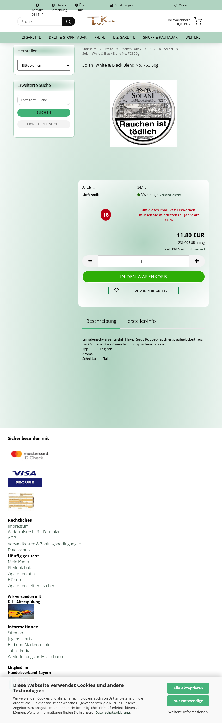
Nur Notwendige (188, 700)
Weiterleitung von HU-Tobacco (36, 660)
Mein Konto (18, 565)
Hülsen (14, 583)
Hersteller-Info (140, 324)
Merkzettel (184, 5)
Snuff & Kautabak (160, 37)
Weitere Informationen (188, 711)
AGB (12, 541)
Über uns (80, 6)
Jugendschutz (20, 642)
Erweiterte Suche (44, 127)
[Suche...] (68, 21)
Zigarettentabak (22, 577)
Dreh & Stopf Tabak (68, 37)
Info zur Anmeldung (59, 6)
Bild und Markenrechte (29, 648)
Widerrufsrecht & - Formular (34, 535)
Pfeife (99, 37)
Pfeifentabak (19, 571)
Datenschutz (19, 553)
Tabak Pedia (19, 654)
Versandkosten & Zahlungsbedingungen (44, 547)
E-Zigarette (124, 37)
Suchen (44, 116)
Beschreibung (101, 324)
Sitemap (15, 636)
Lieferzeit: (91, 197)
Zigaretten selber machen (31, 589)
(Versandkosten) (170, 198)
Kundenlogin (121, 5)
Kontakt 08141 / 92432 (37, 7)
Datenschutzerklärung (112, 712)
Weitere (193, 37)
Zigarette (31, 37)
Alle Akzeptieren (188, 687)
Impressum (18, 529)
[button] (90, 264)
